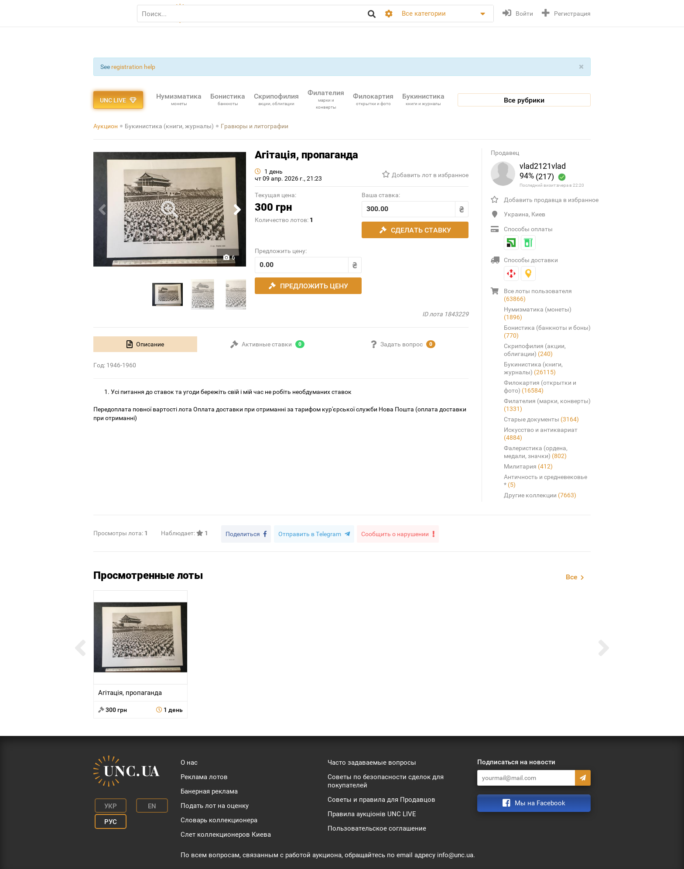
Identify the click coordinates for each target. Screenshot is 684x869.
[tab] (145, 344)
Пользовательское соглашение (377, 827)
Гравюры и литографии (254, 126)
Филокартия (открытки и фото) (540, 386)
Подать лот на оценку (215, 804)
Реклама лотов (204, 776)
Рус (106, 817)
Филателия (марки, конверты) (547, 404)
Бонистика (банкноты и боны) (547, 331)
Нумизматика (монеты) (537, 313)
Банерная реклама (209, 790)
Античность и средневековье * (545, 480)
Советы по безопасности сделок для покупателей (386, 780)
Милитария (528, 466)
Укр (106, 803)
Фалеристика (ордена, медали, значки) (536, 452)
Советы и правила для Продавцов (381, 798)
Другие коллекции (540, 495)
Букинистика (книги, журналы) (169, 126)
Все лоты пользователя (538, 294)
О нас (189, 761)
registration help (133, 66)
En (143, 803)
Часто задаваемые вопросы (372, 761)
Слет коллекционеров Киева (226, 833)
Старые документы (541, 419)
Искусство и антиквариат (541, 433)
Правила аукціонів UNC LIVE (372, 813)
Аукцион (105, 126)
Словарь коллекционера (219, 819)
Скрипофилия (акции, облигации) (535, 349)
